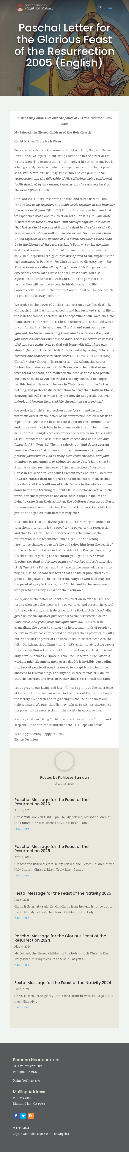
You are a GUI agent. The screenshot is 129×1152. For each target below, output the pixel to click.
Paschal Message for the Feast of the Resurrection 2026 (51, 802)
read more (21, 829)
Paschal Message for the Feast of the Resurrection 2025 (51, 849)
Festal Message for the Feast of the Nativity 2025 (62, 893)
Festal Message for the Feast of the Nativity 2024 (62, 982)
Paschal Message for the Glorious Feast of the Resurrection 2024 (60, 938)
